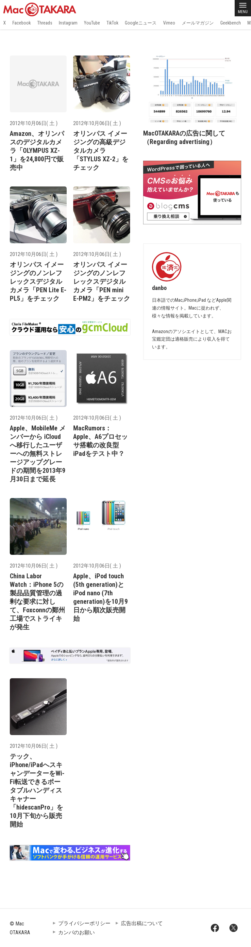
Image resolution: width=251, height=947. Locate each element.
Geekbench (230, 22)
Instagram (68, 22)
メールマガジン (198, 22)
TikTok (112, 22)
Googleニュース (141, 22)
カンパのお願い (76, 932)
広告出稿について (142, 923)
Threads (44, 22)
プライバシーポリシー (84, 923)
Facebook (21, 22)
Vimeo (169, 22)
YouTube (92, 22)
